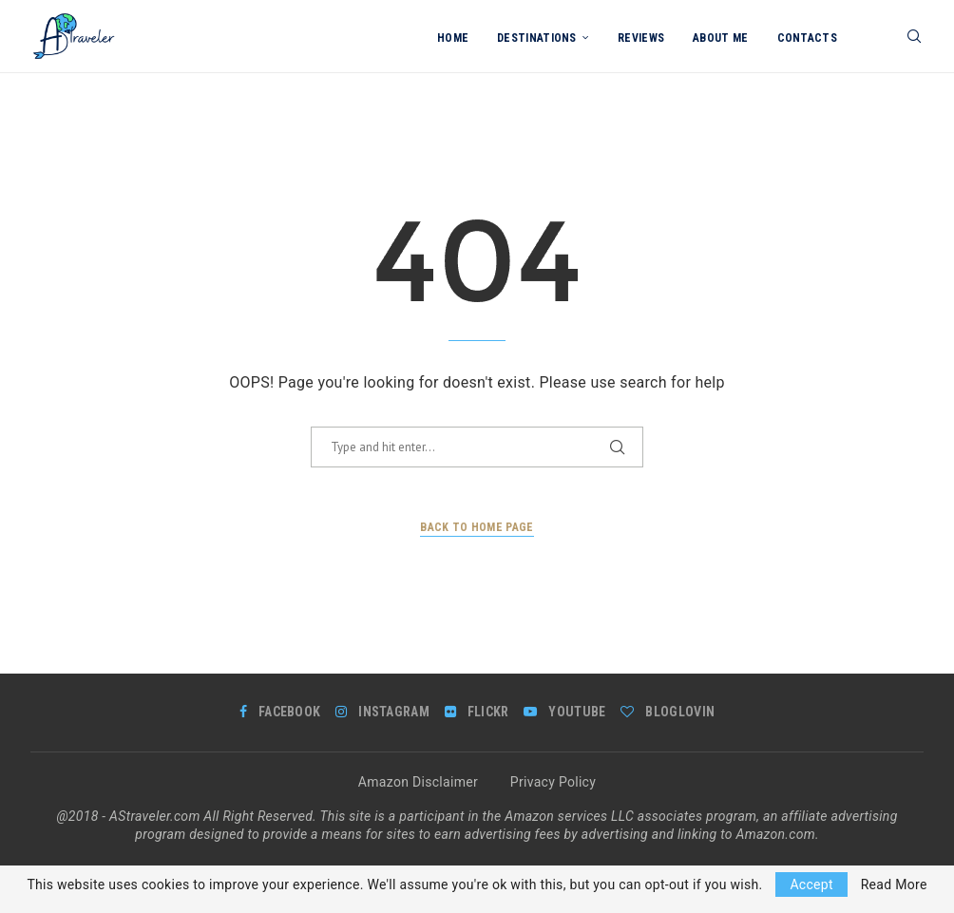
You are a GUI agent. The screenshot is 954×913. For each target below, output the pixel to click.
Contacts (807, 38)
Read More (894, 884)
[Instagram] (382, 711)
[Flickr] (477, 711)
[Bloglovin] (667, 711)
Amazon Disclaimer (418, 781)
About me (720, 38)
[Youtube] (564, 711)
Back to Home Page (476, 527)
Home (452, 38)
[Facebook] (280, 711)
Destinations (537, 38)
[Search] (914, 38)
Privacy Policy (553, 781)
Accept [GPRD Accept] (811, 884)
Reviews (641, 38)
